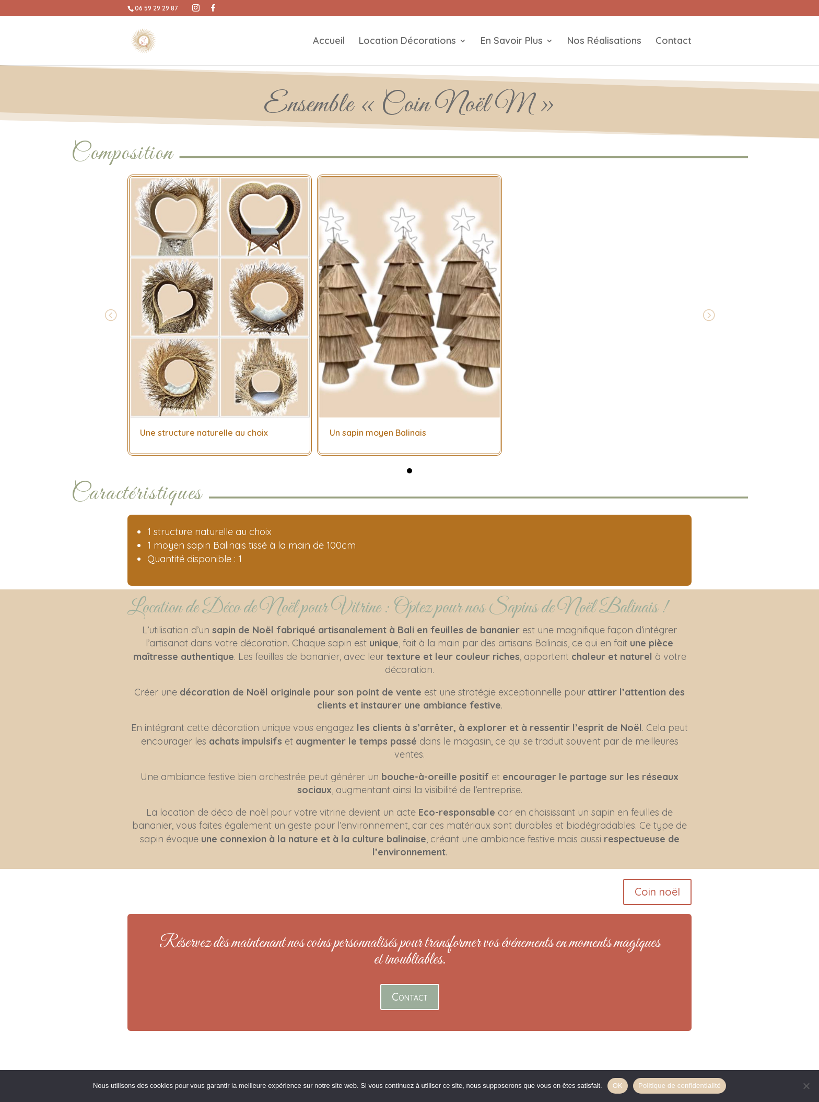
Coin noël (657, 891)
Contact (674, 42)
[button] (409, 470)
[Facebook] (213, 7)
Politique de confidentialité (679, 1085)
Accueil (329, 42)
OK (618, 1085)
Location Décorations (407, 42)
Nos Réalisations (604, 42)
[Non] (806, 1086)
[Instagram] (196, 7)
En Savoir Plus (512, 42)
